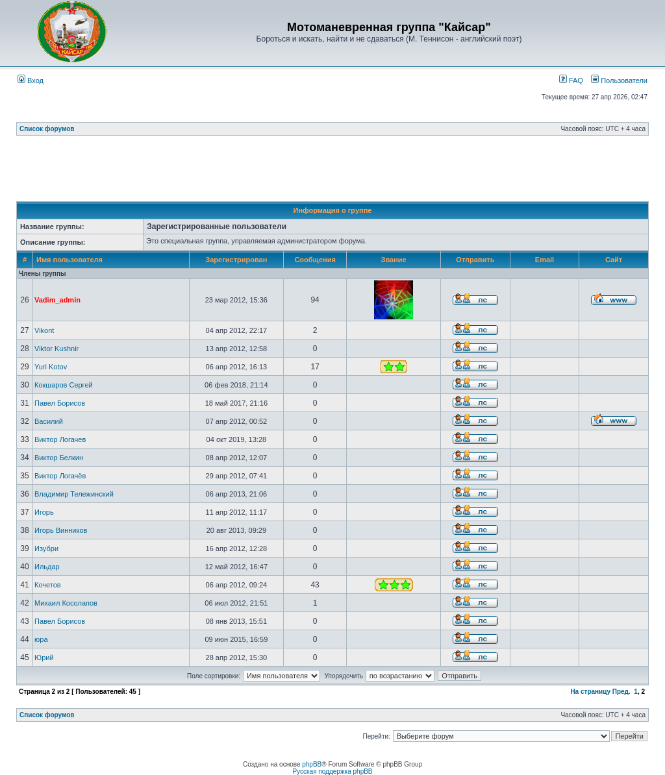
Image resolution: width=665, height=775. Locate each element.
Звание (394, 260)
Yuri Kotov (50, 367)
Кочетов (47, 585)
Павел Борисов (59, 403)
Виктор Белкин (58, 457)
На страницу (590, 691)
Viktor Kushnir (56, 348)
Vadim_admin (57, 300)
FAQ (571, 80)
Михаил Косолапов (65, 603)
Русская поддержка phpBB (332, 771)
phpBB (311, 764)
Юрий (44, 657)
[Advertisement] (332, 172)
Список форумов (47, 128)
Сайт (613, 260)
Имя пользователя (69, 260)
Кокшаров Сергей (63, 385)
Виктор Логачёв (60, 476)
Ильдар (47, 567)
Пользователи (619, 80)
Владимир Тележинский (74, 494)
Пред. (621, 691)
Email (544, 260)
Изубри (46, 548)
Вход (31, 80)
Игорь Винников (60, 530)
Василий (48, 421)
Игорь (44, 512)
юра (41, 639)
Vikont (44, 330)
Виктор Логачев (60, 439)
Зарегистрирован (236, 260)
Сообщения (314, 260)
